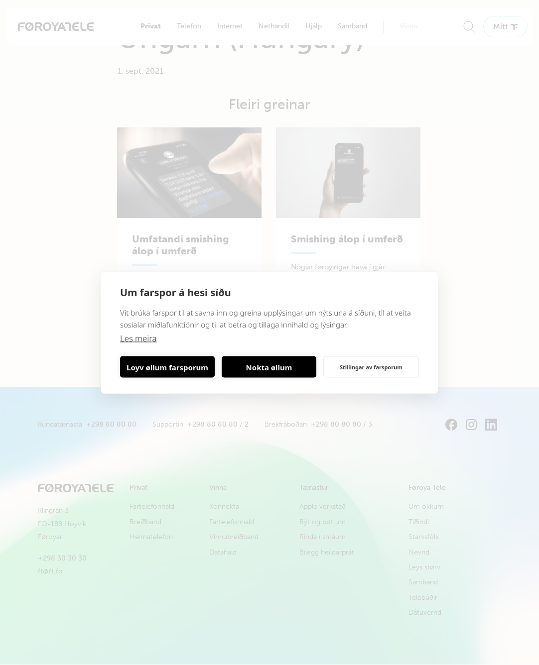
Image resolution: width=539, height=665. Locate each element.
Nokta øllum (269, 367)
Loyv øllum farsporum (167, 367)
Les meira (138, 338)
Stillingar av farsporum (371, 366)
